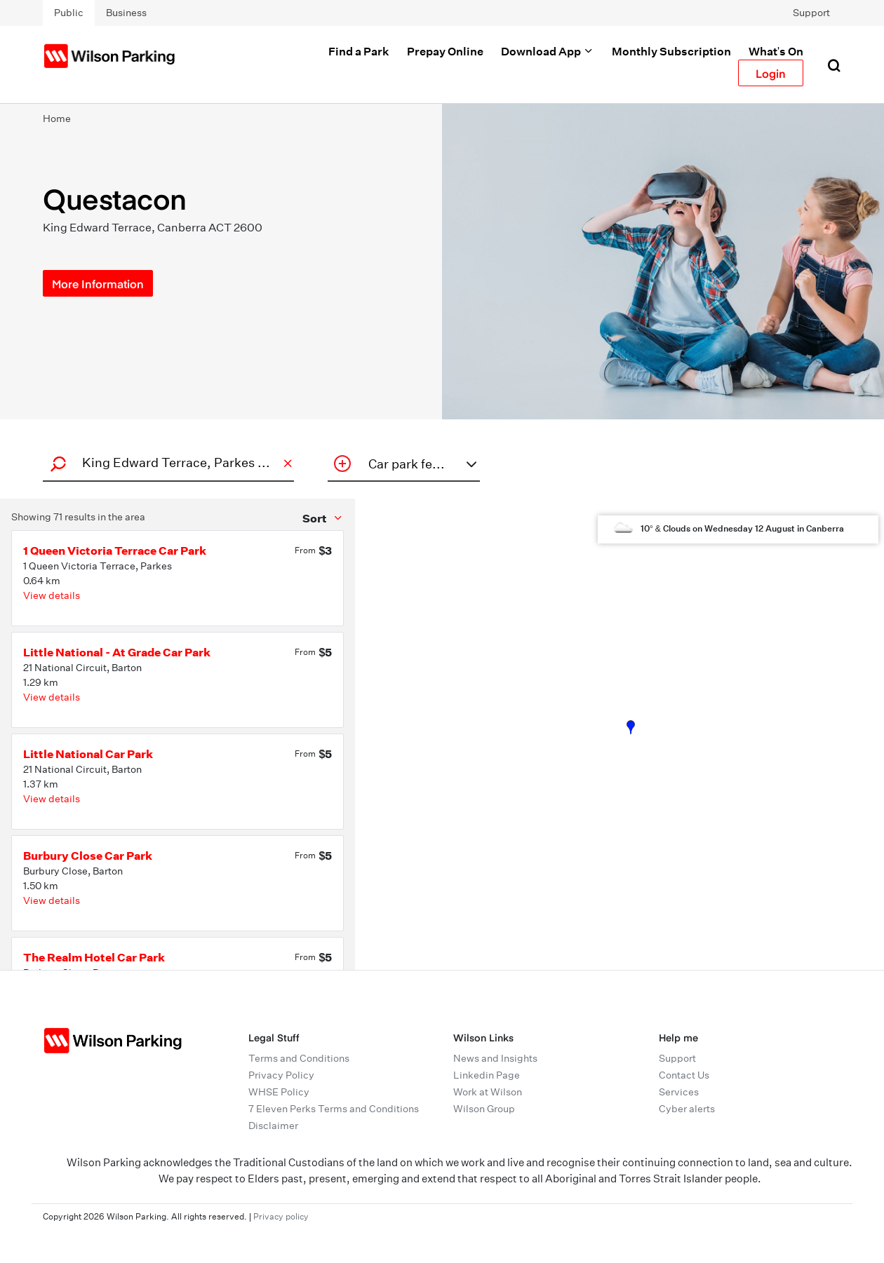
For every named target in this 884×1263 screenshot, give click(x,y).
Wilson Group (484, 1108)
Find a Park (358, 51)
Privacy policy (281, 1216)
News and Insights (495, 1058)
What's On (776, 51)
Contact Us (684, 1075)
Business (126, 12)
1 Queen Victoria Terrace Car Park (114, 550)
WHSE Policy (278, 1091)
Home (57, 118)
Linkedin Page (486, 1075)
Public (68, 12)
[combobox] (166, 462)
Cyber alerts (687, 1108)
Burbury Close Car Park (87, 856)
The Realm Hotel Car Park (94, 957)
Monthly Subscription (671, 51)
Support (811, 12)
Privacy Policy (281, 1075)
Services (679, 1091)
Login (771, 73)
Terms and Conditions (298, 1058)
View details (51, 595)
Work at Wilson (487, 1091)
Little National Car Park (88, 754)
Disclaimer (273, 1125)
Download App (547, 51)
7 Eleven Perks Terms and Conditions (333, 1108)
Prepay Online (445, 51)
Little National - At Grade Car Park (116, 652)
